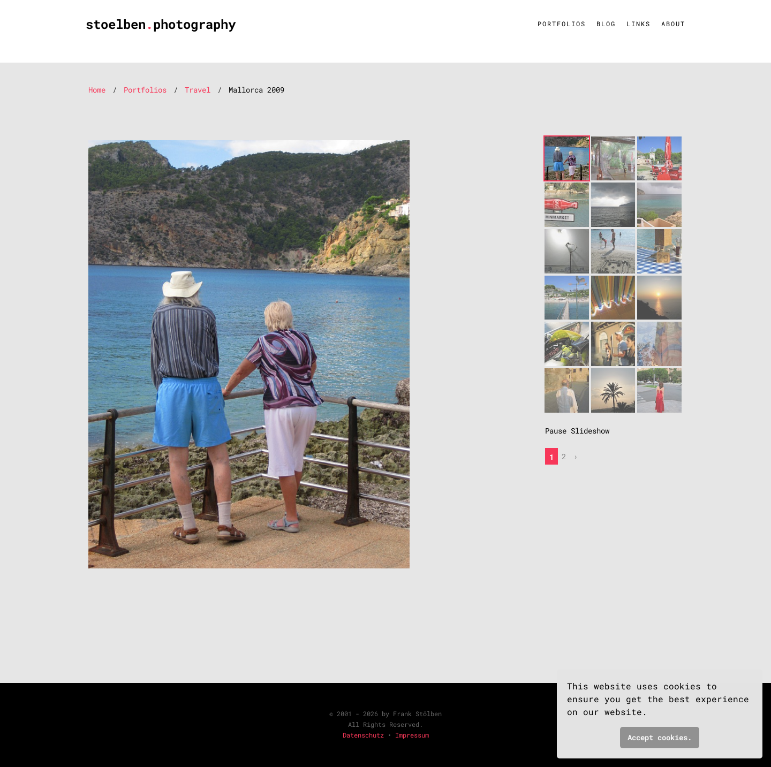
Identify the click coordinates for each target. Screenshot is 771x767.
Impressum (412, 735)
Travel (197, 90)
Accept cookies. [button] (660, 737)
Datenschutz (363, 735)
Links (638, 23)
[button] (654, 713)
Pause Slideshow (577, 431)
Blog (606, 23)
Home (96, 90)
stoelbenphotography (161, 24)
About (673, 23)
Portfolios (562, 23)
